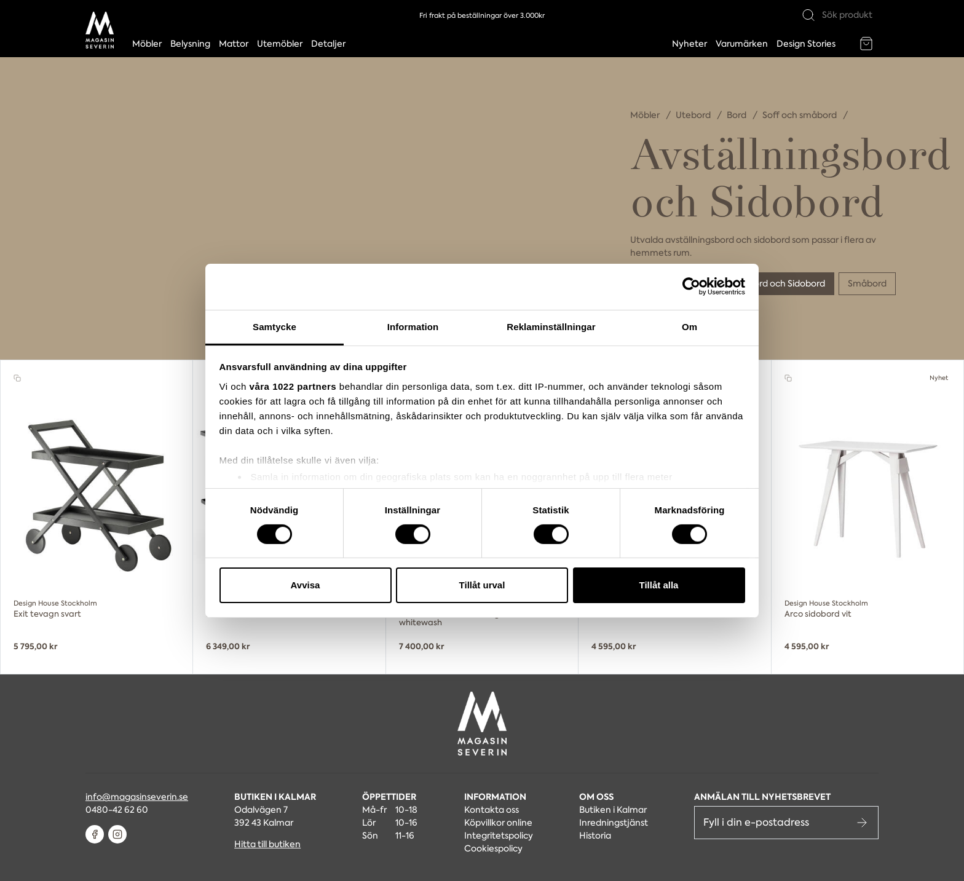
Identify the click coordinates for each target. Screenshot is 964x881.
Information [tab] (413, 326)
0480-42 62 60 (116, 809)
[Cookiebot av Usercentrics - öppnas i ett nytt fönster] (691, 286)
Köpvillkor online (498, 822)
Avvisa (305, 585)
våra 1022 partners (293, 386)
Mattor (233, 43)
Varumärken (742, 43)
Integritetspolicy (498, 835)
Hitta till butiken (267, 844)
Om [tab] (689, 326)
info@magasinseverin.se (136, 796)
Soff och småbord (800, 114)
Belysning (190, 43)
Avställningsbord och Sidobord (762, 283)
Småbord (867, 283)
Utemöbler (279, 43)
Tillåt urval (482, 585)
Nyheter (689, 43)
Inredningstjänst (613, 822)
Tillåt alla (659, 585)
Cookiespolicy (493, 848)
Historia (595, 835)
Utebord (694, 114)
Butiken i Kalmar (613, 809)
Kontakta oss (491, 809)
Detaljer (328, 43)
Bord (737, 114)
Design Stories (806, 43)
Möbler (147, 43)
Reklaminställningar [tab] (551, 326)
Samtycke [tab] (274, 326)
